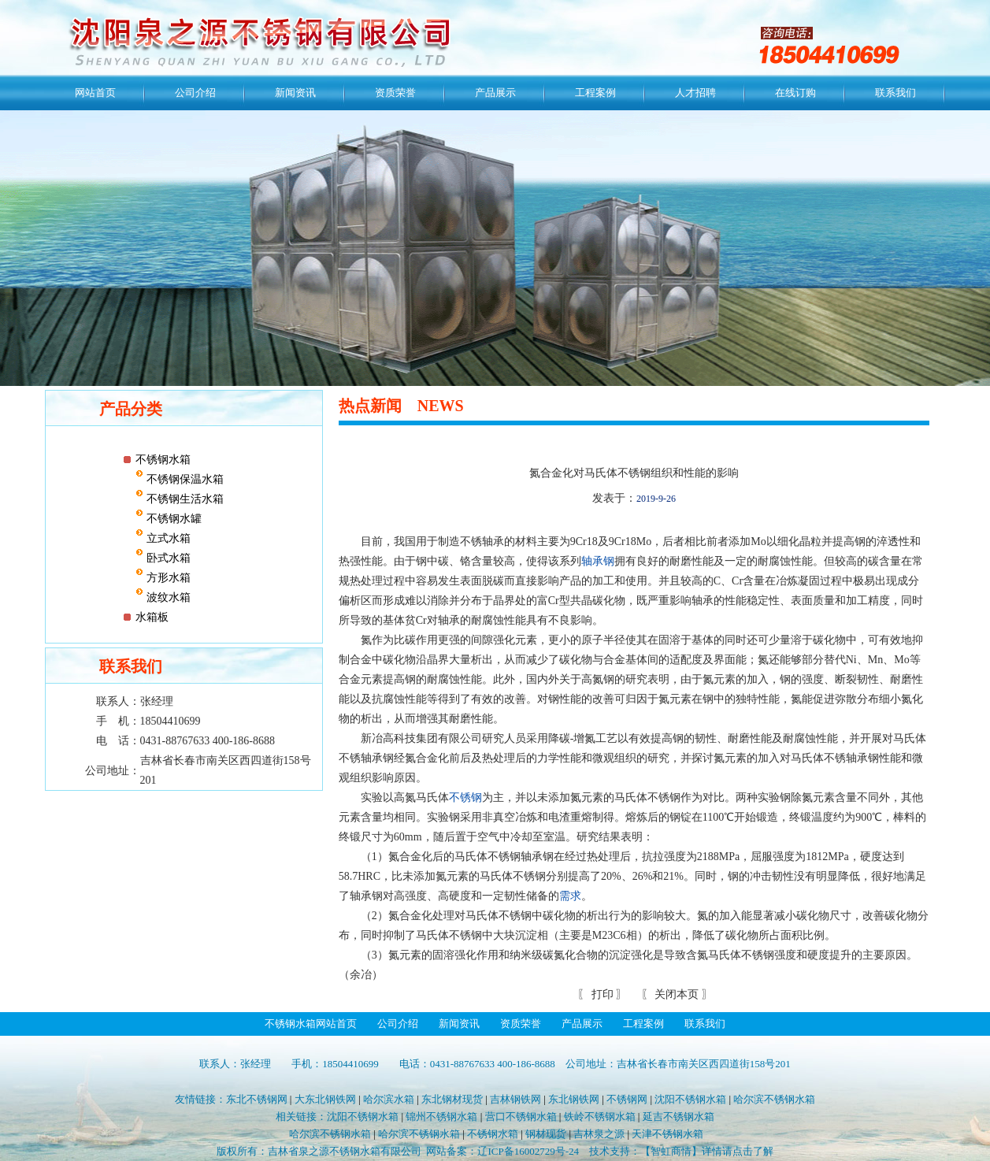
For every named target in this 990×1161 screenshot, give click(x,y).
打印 (601, 994)
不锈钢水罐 (172, 519)
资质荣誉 (395, 92)
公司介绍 (195, 92)
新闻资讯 (295, 92)
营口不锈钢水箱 (521, 1116)
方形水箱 (167, 578)
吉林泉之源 (599, 1134)
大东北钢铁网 (325, 1099)
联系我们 (895, 92)
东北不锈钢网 (256, 1099)
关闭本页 (676, 994)
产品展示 (495, 92)
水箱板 (152, 617)
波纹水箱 (167, 597)
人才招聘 (695, 92)
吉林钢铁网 (515, 1099)
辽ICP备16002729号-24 (528, 1151)
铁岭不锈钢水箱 (600, 1116)
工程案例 (595, 92)
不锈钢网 (626, 1099)
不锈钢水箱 (163, 460)
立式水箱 (167, 538)
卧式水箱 (167, 558)
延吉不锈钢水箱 (678, 1116)
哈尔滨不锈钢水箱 (774, 1099)
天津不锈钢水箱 (667, 1134)
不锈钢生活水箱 (183, 499)
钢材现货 (545, 1134)
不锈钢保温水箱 (183, 479)
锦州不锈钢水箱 (441, 1116)
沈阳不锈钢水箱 (690, 1099)
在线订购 (795, 92)
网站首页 (95, 92)
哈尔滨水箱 (388, 1099)
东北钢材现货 (452, 1099)
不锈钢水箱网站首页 (311, 1023)
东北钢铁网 (573, 1099)
